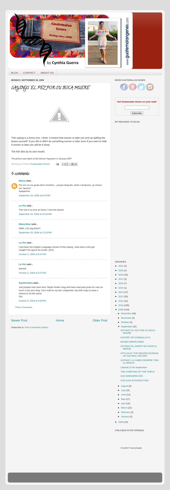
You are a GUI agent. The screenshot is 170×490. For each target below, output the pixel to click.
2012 (121, 296)
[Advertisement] (128, 205)
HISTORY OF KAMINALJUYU (135, 337)
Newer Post (19, 320)
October (125, 322)
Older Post (100, 320)
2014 (121, 288)
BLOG (14, 72)
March (124, 407)
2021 (121, 266)
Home (60, 320)
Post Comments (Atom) (36, 327)
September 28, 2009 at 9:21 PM (34, 195)
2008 (121, 422)
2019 (121, 274)
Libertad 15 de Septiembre (134, 367)
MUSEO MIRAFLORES (132, 342)
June (124, 394)
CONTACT (29, 72)
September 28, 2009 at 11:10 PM (35, 232)
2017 (121, 279)
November (126, 318)
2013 (121, 292)
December (126, 313)
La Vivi (22, 205)
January (125, 416)
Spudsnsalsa (26, 283)
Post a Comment (23, 307)
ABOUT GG (47, 72)
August (125, 386)
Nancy (22, 180)
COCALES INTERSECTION (135, 380)
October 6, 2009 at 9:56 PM (32, 301)
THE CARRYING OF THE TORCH (138, 371)
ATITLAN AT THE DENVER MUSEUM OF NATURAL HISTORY (139, 354)
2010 (121, 305)
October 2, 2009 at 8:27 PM (32, 254)
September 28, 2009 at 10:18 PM (35, 214)
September (127, 326)
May (123, 399)
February (126, 412)
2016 (121, 283)
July (123, 390)
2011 (121, 301)
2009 (121, 309)
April (123, 403)
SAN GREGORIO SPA (132, 376)
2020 (121, 270)
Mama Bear (25, 224)
